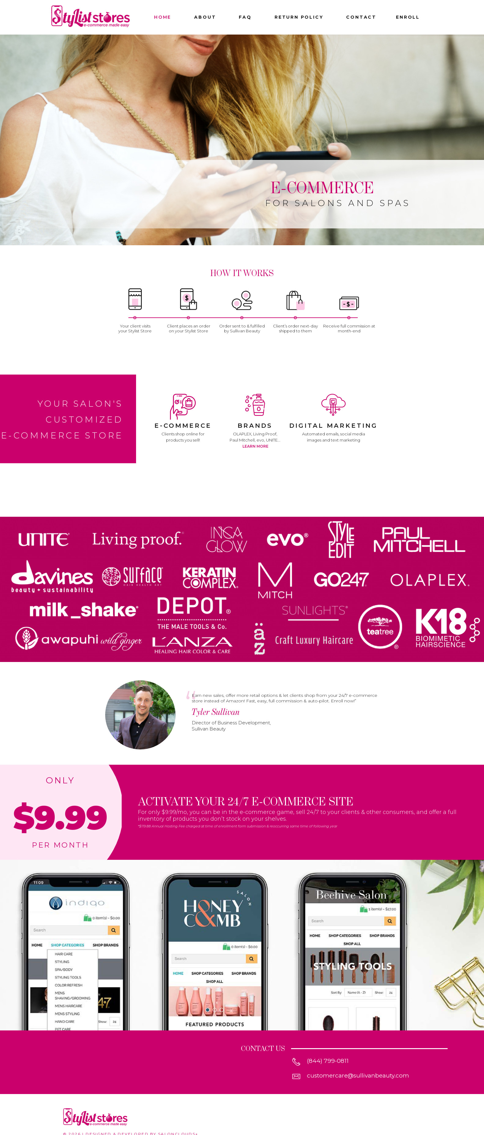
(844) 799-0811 (328, 1060)
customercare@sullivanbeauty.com (358, 1075)
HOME (162, 17)
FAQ (245, 17)
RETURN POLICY (299, 17)
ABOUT (205, 17)
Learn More (255, 446)
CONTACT (361, 17)
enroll (408, 17)
